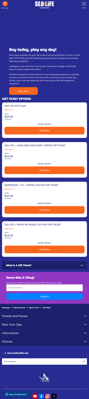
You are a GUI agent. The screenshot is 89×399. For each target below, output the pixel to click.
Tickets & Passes (19, 308)
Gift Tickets (47, 308)
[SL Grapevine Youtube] (35, 396)
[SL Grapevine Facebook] (41, 396)
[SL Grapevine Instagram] (47, 396)
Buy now (23, 91)
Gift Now (44, 130)
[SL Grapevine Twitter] (54, 396)
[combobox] (44, 361)
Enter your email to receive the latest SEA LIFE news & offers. (34, 283)
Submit (44, 296)
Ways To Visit (34, 308)
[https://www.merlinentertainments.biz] (44, 377)
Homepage (6, 308)
